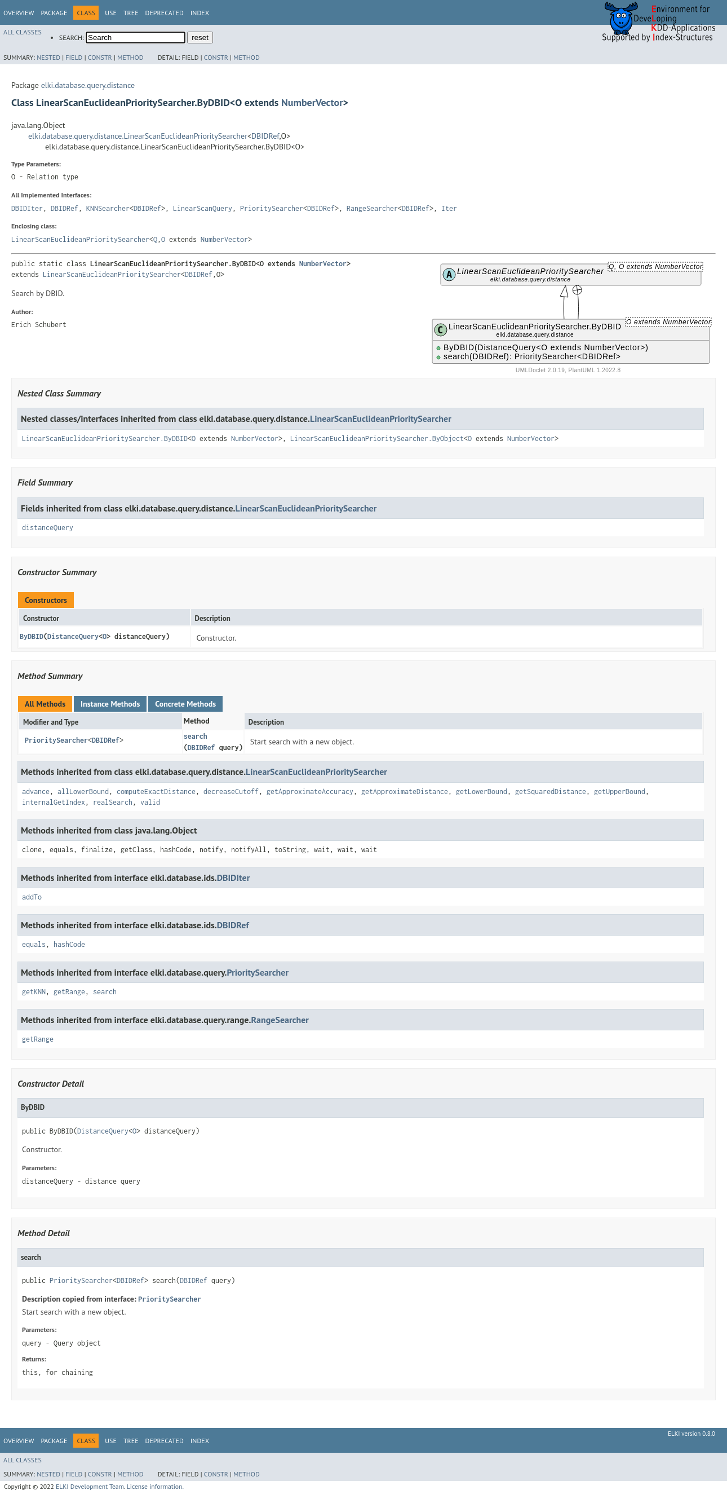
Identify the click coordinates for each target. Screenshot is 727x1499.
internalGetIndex (53, 802)
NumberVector (312, 102)
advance (36, 791)
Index (199, 12)
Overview (18, 12)
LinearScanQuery (202, 208)
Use (111, 12)
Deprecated (164, 12)
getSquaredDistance (550, 791)
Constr (100, 57)
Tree (131, 12)
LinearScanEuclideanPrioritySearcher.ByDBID (105, 438)
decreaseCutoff (231, 791)
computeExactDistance (156, 791)
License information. (155, 1486)
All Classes (22, 32)
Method (130, 57)
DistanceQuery (73, 636)
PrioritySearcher (271, 208)
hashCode (69, 944)
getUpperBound (619, 791)
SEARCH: (71, 37)
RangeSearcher (372, 208)
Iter (449, 208)
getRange (69, 991)
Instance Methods (110, 704)
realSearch (112, 802)
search (195, 736)
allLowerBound (83, 791)
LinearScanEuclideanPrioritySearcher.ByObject (377, 438)
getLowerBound (481, 791)
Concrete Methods (185, 704)
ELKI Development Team (90, 1486)
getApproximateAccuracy (310, 791)
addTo (32, 897)
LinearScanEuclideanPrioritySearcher (80, 239)
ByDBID (31, 636)
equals (34, 944)
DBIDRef (265, 136)
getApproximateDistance (404, 791)
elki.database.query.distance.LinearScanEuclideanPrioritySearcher (137, 136)
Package (54, 12)
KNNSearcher (108, 208)
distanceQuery (47, 527)
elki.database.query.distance (88, 85)
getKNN (34, 991)
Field (73, 57)
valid (150, 802)
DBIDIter (27, 208)
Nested (48, 57)
